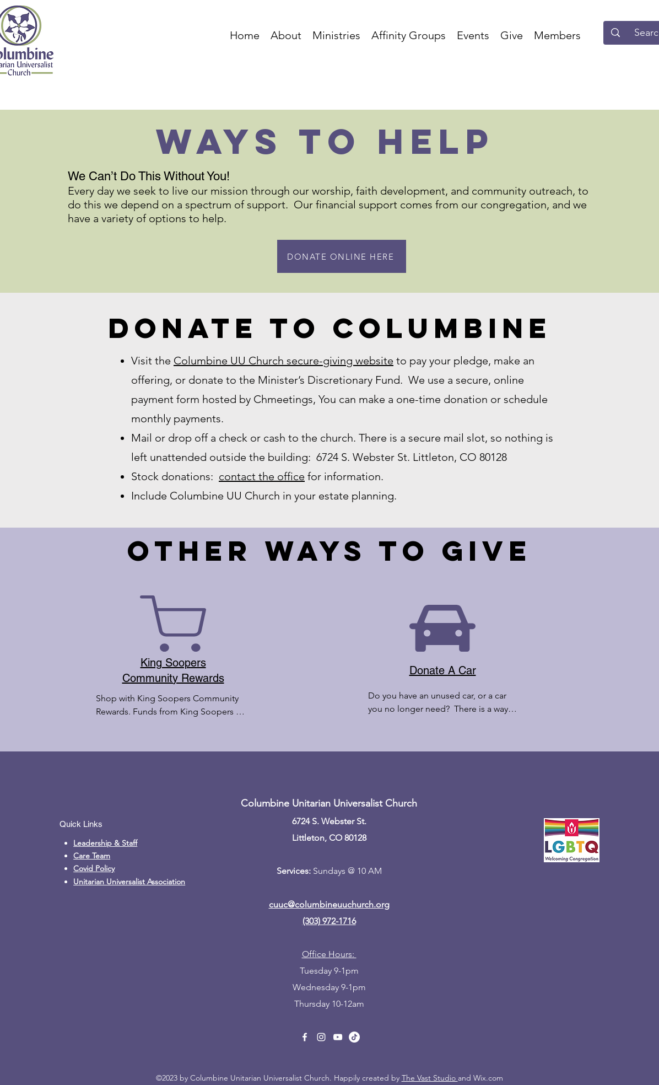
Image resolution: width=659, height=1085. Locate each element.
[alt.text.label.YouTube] (337, 1037)
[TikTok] (354, 1037)
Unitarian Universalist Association (129, 882)
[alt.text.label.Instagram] (321, 1037)
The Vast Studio (430, 1078)
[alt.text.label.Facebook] (304, 1037)
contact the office (262, 476)
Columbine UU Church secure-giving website (283, 360)
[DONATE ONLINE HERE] (341, 256)
